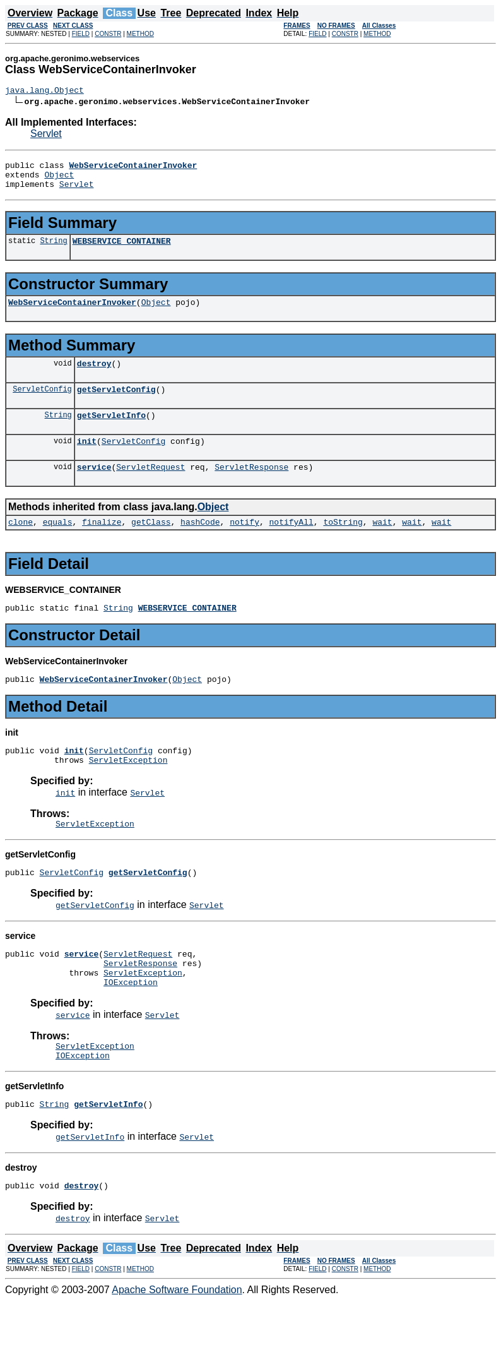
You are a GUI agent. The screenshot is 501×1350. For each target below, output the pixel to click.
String (53, 249)
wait (382, 544)
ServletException (128, 790)
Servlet (46, 135)
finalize (101, 544)
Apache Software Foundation (177, 1339)
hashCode (200, 544)
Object (59, 180)
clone (20, 544)
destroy (94, 376)
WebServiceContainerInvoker (72, 313)
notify (244, 544)
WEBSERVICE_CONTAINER (122, 250)
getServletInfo (111, 432)
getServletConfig (116, 404)
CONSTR (108, 33)
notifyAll (291, 544)
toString (342, 544)
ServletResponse (251, 487)
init (87, 459)
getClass (150, 544)
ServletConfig (42, 403)
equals (58, 544)
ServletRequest (150, 487)
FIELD (81, 33)
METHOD (140, 33)
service (94, 487)
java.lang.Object (44, 91)
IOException (130, 1023)
